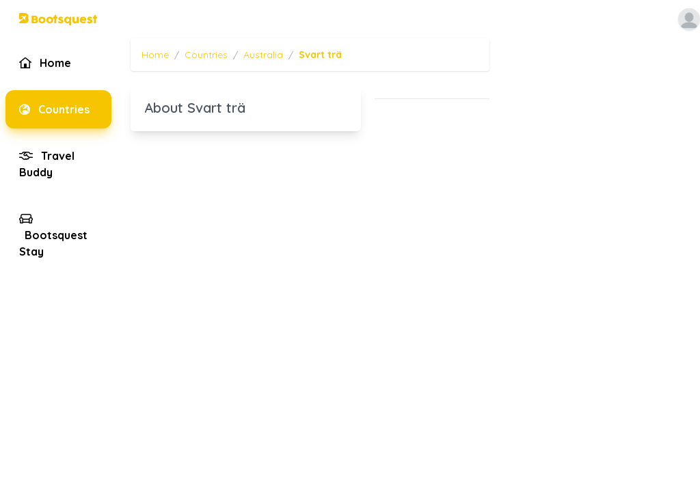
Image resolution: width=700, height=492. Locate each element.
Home (155, 55)
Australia (263, 55)
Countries (206, 55)
